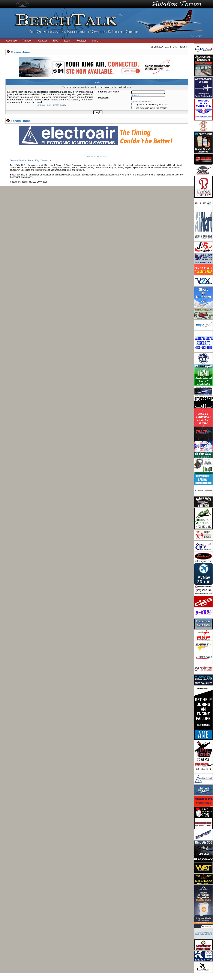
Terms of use (43, 105)
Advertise (11, 40)
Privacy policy (59, 105)
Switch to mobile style (97, 156)
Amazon (27, 40)
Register (81, 40)
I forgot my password (142, 101)
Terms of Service (18, 160)
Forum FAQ (33, 160)
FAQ (55, 40)
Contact (42, 40)
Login (67, 40)
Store (95, 40)
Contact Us (46, 160)
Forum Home (21, 52)
